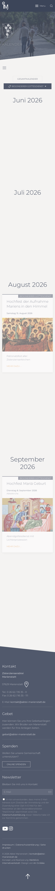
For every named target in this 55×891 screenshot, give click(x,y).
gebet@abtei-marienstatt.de (18, 734)
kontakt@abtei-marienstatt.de (27, 702)
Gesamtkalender (27, 79)
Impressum (8, 844)
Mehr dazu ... (14, 366)
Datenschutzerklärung (13, 815)
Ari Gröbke (38, 863)
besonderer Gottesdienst (27, 86)
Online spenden (16, 764)
